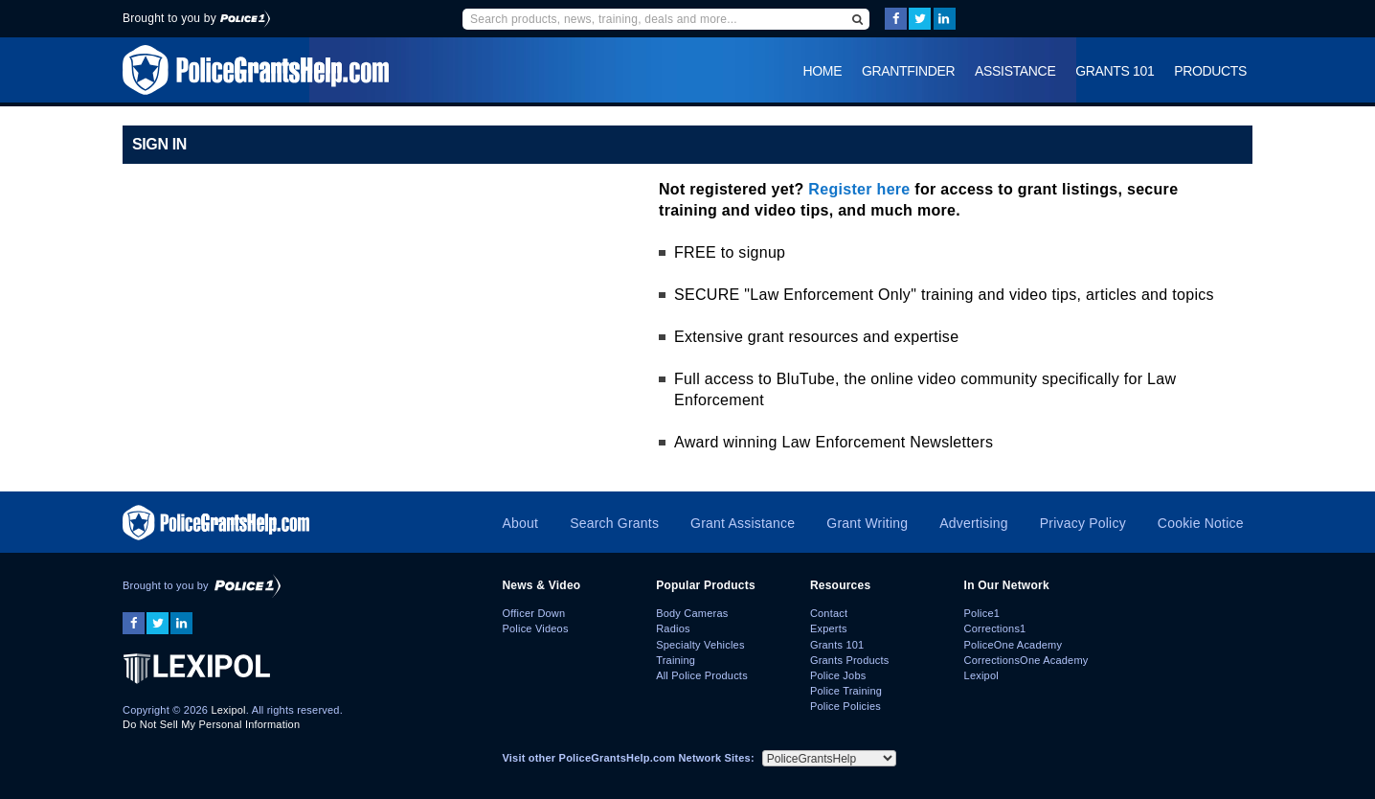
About (520, 523)
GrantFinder (908, 71)
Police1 (982, 613)
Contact (828, 613)
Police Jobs (838, 675)
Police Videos (535, 628)
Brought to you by (196, 18)
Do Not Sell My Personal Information (211, 724)
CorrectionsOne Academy (1026, 660)
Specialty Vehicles (700, 645)
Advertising (973, 523)
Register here (859, 189)
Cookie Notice (1201, 523)
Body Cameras (692, 613)
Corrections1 (995, 628)
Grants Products (850, 660)
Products (1210, 71)
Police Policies (845, 706)
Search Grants (614, 523)
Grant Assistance (742, 523)
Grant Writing (867, 523)
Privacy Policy (1083, 523)
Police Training (846, 690)
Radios (673, 628)
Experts (828, 628)
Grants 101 (1114, 71)
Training (675, 660)
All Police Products (702, 675)
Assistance (1015, 71)
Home (823, 71)
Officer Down (533, 613)
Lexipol (228, 710)
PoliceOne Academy (1013, 645)
